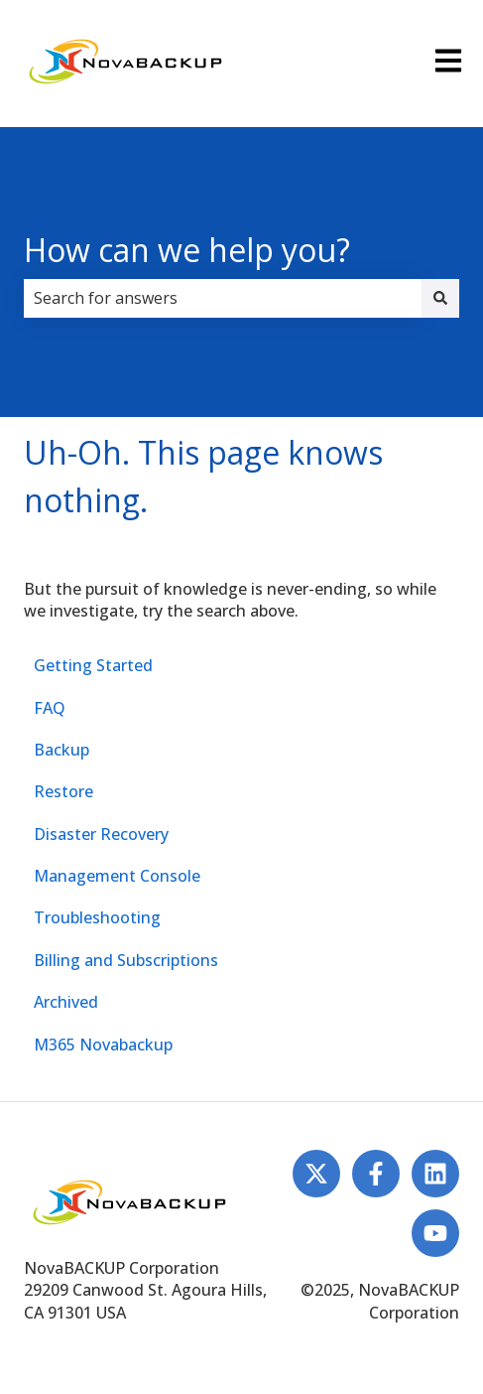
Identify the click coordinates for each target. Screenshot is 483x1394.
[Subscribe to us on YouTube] (435, 1233)
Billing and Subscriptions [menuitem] (126, 960)
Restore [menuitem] (63, 791)
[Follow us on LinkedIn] (435, 1173)
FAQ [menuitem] (49, 708)
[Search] (440, 298)
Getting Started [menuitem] (93, 665)
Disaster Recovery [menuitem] (101, 834)
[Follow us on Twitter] (316, 1173)
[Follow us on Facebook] (376, 1173)
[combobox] (223, 298)
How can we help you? (187, 249)
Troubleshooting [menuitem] (97, 917)
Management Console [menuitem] (117, 876)
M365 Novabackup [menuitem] (103, 1044)
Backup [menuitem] (61, 750)
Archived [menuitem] (66, 1002)
